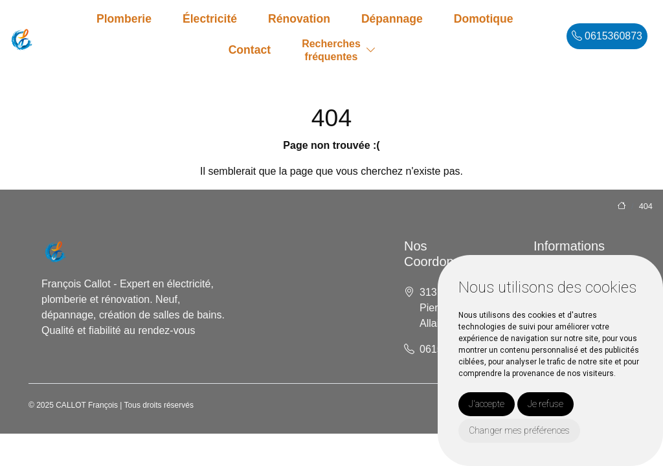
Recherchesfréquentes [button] (331, 49)
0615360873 (607, 35)
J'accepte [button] (486, 404)
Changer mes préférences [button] (519, 430)
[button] (371, 50)
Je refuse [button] (545, 404)
